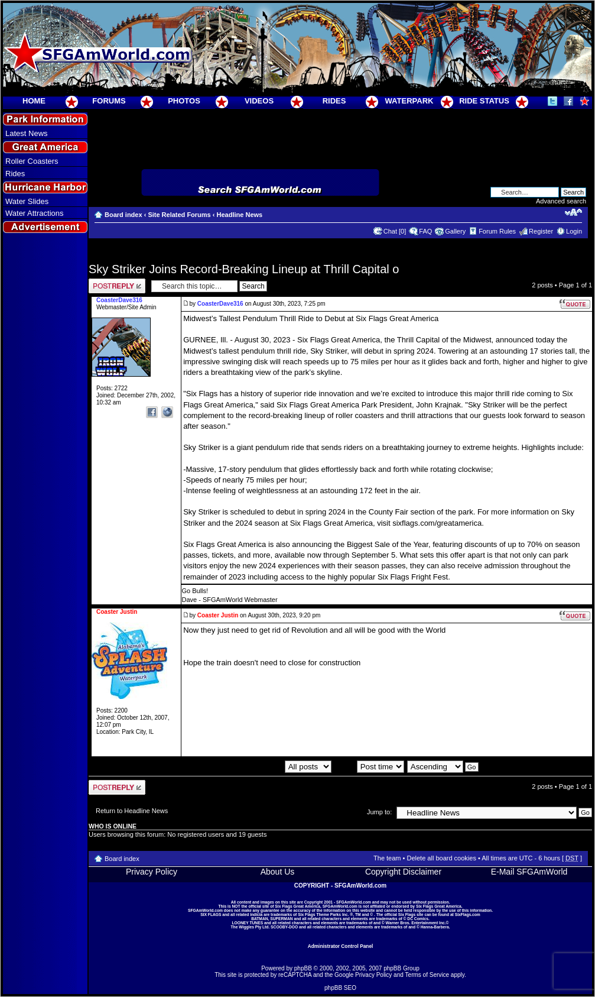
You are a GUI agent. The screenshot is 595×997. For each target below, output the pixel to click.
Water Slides (26, 201)
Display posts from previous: (266, 766)
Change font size (573, 212)
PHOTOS (184, 100)
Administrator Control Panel (340, 946)
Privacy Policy (151, 871)
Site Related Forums (179, 214)
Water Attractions (34, 213)
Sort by (369, 766)
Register (541, 231)
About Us (278, 871)
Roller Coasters (31, 161)
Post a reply (117, 286)
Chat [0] (395, 231)
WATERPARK (409, 100)
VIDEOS (259, 100)
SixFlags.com (467, 914)
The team (387, 858)
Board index (123, 214)
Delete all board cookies (441, 858)
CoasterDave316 (220, 303)
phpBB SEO (340, 988)
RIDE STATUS (484, 100)
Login (574, 231)
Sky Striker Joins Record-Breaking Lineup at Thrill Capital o (244, 269)
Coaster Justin (217, 615)
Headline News (240, 214)
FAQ (425, 231)
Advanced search (561, 201)
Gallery (455, 231)
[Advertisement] (45, 450)
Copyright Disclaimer (403, 871)
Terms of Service (427, 975)
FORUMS (108, 100)
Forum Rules (497, 231)
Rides (15, 173)
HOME (33, 100)
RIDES (334, 100)
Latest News (26, 133)
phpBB (303, 968)
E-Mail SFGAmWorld (529, 871)
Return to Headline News (132, 810)
